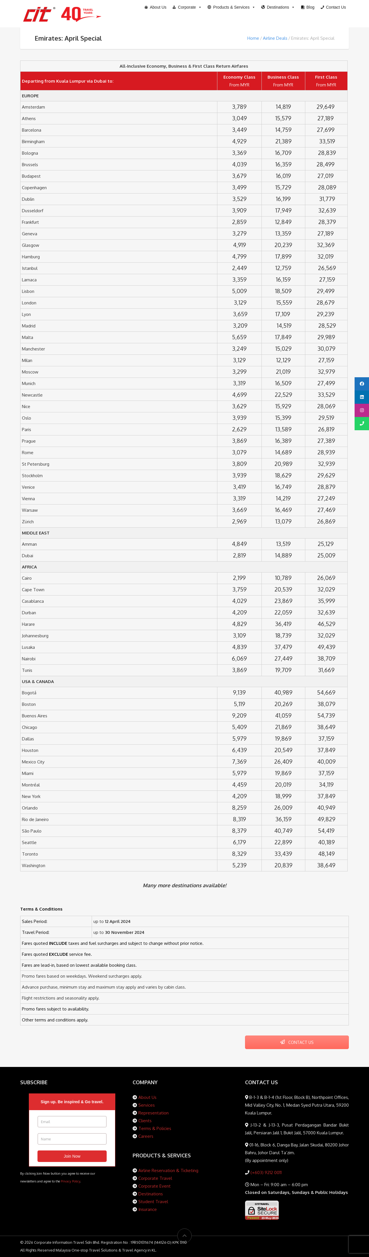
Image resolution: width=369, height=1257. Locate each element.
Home (253, 38)
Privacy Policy (70, 1181)
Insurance (147, 1209)
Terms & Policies (154, 1128)
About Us (147, 1097)
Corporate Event (154, 1186)
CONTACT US (297, 1042)
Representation (153, 1113)
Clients (145, 1120)
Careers (145, 1136)
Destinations (150, 1194)
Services (146, 1105)
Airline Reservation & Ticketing (168, 1170)
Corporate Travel (155, 1178)
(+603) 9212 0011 (265, 1172)
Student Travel (153, 1201)
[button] (231, 7)
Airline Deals (275, 38)
